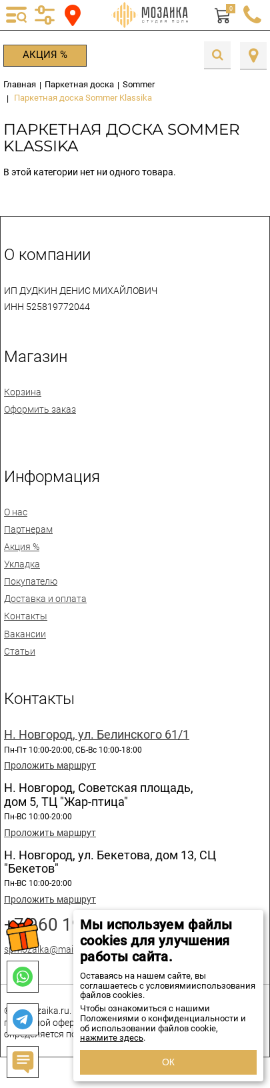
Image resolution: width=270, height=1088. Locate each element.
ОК (168, 1062)
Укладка (22, 564)
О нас (15, 512)
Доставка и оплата (45, 598)
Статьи (19, 651)
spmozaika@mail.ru (45, 949)
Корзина (22, 392)
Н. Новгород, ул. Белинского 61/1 (96, 734)
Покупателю (30, 581)
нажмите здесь (111, 1038)
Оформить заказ (40, 409)
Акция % (45, 55)
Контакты (25, 616)
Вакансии (25, 634)
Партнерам (28, 529)
